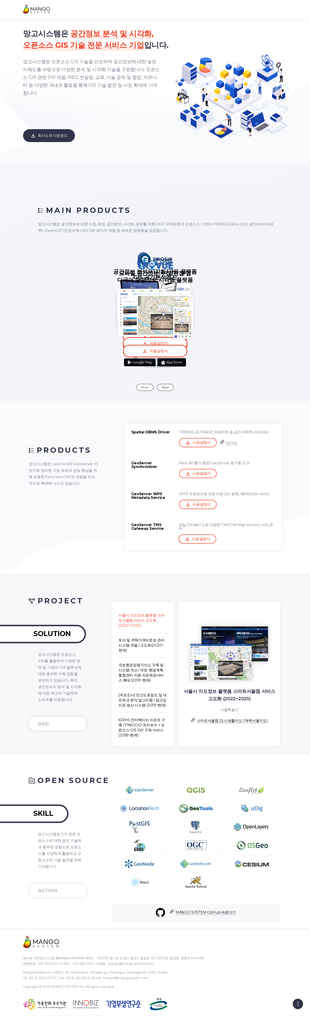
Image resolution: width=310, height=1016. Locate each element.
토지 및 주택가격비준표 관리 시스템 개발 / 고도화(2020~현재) (178, 645)
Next (165, 387)
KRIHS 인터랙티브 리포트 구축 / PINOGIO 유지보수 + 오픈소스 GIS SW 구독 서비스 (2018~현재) (178, 727)
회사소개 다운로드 (49, 135)
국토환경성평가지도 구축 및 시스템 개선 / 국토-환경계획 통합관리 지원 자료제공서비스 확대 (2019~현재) (178, 672)
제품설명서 (155, 351)
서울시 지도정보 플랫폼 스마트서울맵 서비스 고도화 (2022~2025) (178, 620)
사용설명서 (235, 442)
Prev (144, 387)
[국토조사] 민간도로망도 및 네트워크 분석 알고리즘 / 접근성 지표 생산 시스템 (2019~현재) (179, 700)
